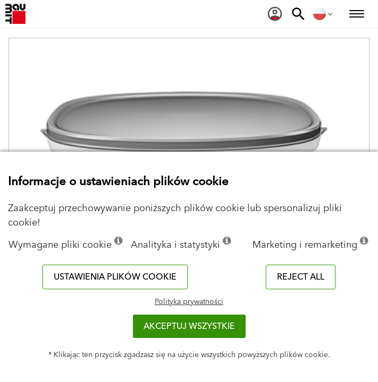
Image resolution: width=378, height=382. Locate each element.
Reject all (300, 277)
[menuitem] (275, 14)
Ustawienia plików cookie (115, 277)
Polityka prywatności (189, 302)
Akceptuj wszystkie (189, 326)
